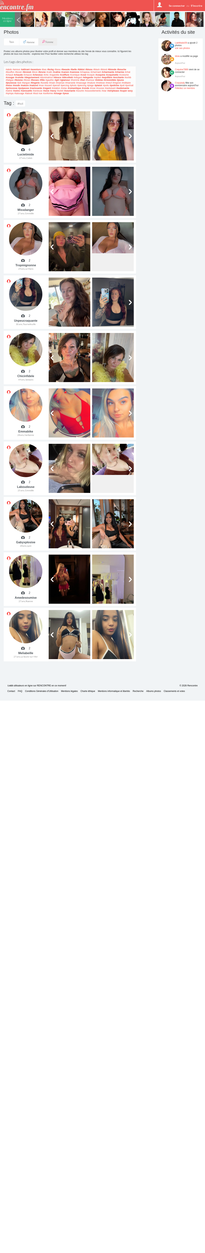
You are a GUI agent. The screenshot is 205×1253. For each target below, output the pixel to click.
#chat (127, 72)
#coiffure (64, 75)
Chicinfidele (25, 376)
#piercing (81, 85)
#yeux (66, 93)
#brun (35, 72)
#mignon (116, 83)
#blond (103, 69)
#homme (75, 80)
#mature (91, 83)
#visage (58, 93)
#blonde (112, 69)
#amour (16, 69)
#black (96, 69)
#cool (83, 75)
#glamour (65, 80)
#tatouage (19, 93)
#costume (124, 75)
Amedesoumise (26, 597)
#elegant (78, 77)
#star (104, 91)
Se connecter (177, 5)
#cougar (10, 77)
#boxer (18, 72)
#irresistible (110, 80)
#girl (57, 80)
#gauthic (50, 80)
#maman (60, 83)
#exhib (128, 77)
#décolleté (67, 77)
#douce (57, 77)
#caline (57, 72)
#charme (119, 72)
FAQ (20, 691)
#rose (92, 88)
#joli (19, 83)
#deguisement (31, 77)
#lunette (44, 83)
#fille (42, 80)
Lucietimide (26, 154)
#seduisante (122, 88)
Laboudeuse (25, 486)
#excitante (118, 77)
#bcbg (50, 69)
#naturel (33, 85)
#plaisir (98, 85)
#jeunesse (11, 83)
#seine (9, 91)
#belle (73, 69)
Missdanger (26, 209)
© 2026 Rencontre (188, 685)
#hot (82, 80)
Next (200, 19)
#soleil (60, 91)
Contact (11, 691)
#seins (16, 91)
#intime (99, 80)
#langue (26, 83)
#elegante (88, 77)
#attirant (25, 69)
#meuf (109, 83)
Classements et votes (174, 691)
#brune (42, 72)
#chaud (9, 75)
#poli (122, 85)
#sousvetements (93, 91)
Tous (11, 41)
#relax (64, 88)
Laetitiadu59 (181, 43)
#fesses (35, 80)
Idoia (177, 56)
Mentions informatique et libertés (114, 691)
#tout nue (37, 93)
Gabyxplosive (25, 542)
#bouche (121, 69)
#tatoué (28, 93)
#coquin (91, 75)
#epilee (97, 77)
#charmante (108, 72)
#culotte (19, 77)
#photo (73, 85)
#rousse (100, 88)
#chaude (18, 75)
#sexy (53, 91)
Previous (18, 19)
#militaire (126, 83)
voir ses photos (182, 48)
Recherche (138, 691)
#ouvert (48, 85)
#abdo (9, 69)
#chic (46, 75)
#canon (65, 72)
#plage (90, 85)
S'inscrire (196, 5)
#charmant (95, 72)
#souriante (69, 91)
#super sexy (126, 91)
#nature (25, 85)
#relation (56, 88)
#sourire (80, 91)
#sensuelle (26, 91)
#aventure (35, 69)
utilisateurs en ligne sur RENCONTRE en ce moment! (36, 685)
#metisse (100, 83)
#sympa (10, 93)
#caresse (74, 72)
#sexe (46, 91)
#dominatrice (46, 77)
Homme (29, 42)
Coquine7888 (181, 69)
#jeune (120, 80)
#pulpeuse (23, 88)
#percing (65, 85)
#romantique (74, 88)
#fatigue (10, 80)
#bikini (81, 69)
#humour (90, 80)
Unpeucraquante (25, 320)
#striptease (113, 91)
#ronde (85, 88)
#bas (44, 69)
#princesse (11, 88)
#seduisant (110, 88)
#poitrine (114, 85)
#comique (75, 75)
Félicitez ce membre (185, 88)
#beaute (65, 69)
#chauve (27, 75)
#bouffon (10, 72)
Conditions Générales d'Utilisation (41, 691)
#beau (57, 69)
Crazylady (180, 83)
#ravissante (36, 88)
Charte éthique (87, 691)
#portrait (129, 85)
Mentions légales (69, 691)
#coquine (100, 75)
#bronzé (27, 72)
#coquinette (112, 75)
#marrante (70, 83)
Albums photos (153, 691)
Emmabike (25, 431)
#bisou (89, 69)
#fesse (26, 80)
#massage (81, 83)
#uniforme (48, 93)
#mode (16, 85)
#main (52, 83)
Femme (47, 42)
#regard (47, 88)
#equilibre (107, 77)
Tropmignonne (25, 265)
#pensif (56, 85)
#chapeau (85, 72)
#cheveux (38, 75)
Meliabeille (25, 653)
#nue (41, 85)
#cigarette (54, 75)
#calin (49, 72)
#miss (9, 85)
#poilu (106, 85)
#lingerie (35, 83)
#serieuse (37, 91)
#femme (18, 80)
